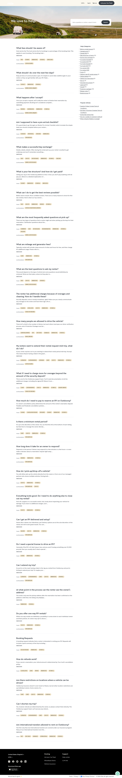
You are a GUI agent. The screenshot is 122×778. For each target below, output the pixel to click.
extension (41, 360)
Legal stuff (83, 85)
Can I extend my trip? (26, 565)
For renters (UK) (84, 70)
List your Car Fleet (50, 757)
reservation (34, 59)
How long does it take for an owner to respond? (38, 446)
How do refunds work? (26, 659)
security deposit (62, 387)
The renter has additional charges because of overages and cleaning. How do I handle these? (43, 295)
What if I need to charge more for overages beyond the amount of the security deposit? (41, 374)
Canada (22, 412)
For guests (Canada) (85, 60)
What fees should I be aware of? (30, 48)
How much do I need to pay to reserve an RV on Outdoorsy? (43, 400)
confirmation (30, 109)
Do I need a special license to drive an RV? (35, 544)
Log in (89, 3)
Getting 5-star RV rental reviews (32, 207)
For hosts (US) (28, 137)
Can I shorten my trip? (26, 703)
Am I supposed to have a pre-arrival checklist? (37, 122)
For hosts (38, 133)
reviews (42, 204)
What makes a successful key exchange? (34, 146)
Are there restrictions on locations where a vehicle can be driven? (42, 681)
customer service (33, 360)
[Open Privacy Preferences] (87, 776)
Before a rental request (30, 88)
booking (23, 109)
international (43, 736)
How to (27, 158)
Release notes (84, 91)
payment (27, 59)
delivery (23, 531)
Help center (66, 757)
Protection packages (85, 89)
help (22, 158)
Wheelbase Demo (50, 760)
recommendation (46, 228)
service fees (50, 59)
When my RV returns (30, 311)
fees (22, 59)
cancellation (24, 670)
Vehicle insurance (49, 764)
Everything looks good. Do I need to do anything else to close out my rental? (44, 497)
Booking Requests (24, 638)
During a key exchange (30, 162)
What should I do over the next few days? (35, 72)
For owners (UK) (84, 68)
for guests (42, 412)
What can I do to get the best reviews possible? (37, 192)
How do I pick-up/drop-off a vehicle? (33, 471)
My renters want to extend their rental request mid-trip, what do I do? (44, 347)
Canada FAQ (83, 53)
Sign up (95, 3)
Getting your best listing (86, 78)
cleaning (23, 308)
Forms (82, 72)
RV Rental (42, 59)
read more (19, 55)
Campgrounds (84, 51)
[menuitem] (83, 3)
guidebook (23, 228)
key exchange (35, 158)
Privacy (76, 776)
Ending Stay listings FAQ (86, 115)
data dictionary (24, 649)
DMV (33, 332)
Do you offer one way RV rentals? (31, 613)
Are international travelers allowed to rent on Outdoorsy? (42, 724)
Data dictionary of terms (87, 55)
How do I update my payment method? (91, 117)
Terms (71, 776)
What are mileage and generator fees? (33, 244)
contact (23, 84)
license (22, 555)
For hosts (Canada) (85, 64)
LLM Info (65, 760)
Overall (82, 87)
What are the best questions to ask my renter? (37, 269)
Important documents (86, 83)
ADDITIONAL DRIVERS (25, 332)
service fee (45, 183)
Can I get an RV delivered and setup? (33, 519)
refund (36, 670)
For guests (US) (28, 259)
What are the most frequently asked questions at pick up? (42, 217)
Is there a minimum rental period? (32, 421)
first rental (30, 133)
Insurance (46, 332)
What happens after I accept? (29, 97)
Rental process (28, 336)
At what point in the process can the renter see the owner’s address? (43, 591)
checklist (23, 133)
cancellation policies (32, 412)
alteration (23, 360)
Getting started (29, 63)
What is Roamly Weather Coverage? (90, 119)
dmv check (39, 332)
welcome (58, 158)
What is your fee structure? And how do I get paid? (39, 171)
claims (22, 387)
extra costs (30, 308)
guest (22, 255)
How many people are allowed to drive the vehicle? (39, 321)
